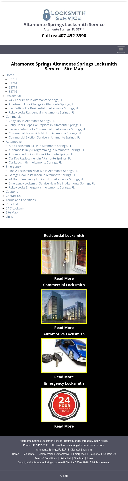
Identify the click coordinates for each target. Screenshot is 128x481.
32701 (13, 79)
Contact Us (13, 196)
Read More (64, 278)
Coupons (12, 192)
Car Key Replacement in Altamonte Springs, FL (40, 158)
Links (9, 217)
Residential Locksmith (64, 235)
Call (64, 475)
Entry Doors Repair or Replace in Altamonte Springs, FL (46, 125)
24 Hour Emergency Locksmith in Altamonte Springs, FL (46, 179)
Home (10, 75)
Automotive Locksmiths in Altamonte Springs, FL (41, 154)
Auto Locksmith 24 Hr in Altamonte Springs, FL (40, 146)
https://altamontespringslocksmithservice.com (77, 445)
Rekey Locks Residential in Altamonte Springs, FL (41, 112)
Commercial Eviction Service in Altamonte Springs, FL (44, 137)
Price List (12, 204)
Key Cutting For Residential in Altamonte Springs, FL (44, 108)
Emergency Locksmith (64, 383)
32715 (13, 87)
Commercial (14, 117)
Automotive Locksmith (64, 334)
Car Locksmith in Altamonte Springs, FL (35, 162)
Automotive (14, 142)
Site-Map (79, 458)
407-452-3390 (72, 35)
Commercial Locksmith (64, 284)
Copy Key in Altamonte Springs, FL (32, 121)
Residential (13, 96)
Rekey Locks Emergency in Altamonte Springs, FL (42, 187)
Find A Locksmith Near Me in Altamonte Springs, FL (43, 171)
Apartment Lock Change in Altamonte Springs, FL (42, 104)
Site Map (12, 212)
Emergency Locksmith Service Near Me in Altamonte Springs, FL (52, 183)
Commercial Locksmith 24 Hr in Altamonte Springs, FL (45, 133)
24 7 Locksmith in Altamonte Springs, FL (36, 100)
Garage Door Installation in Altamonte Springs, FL (42, 175)
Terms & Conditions (46, 458)
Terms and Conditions (21, 200)
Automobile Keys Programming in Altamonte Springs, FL (47, 150)
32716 (13, 92)
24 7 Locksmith (16, 208)
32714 (13, 83)
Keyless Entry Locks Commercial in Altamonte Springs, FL (47, 129)
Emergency (13, 167)
